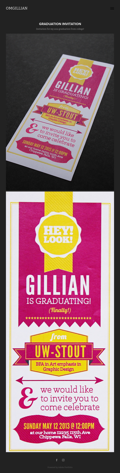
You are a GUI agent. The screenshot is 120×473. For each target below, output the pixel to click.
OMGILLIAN (17, 8)
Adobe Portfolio (65, 467)
